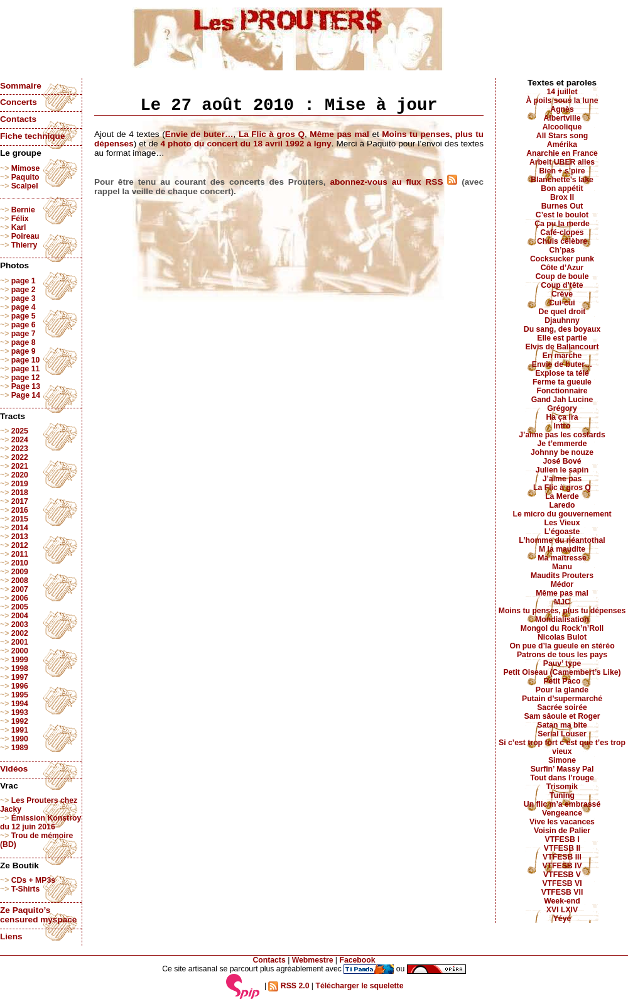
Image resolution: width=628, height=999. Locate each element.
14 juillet (562, 91)
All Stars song (562, 135)
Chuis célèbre (562, 241)
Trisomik (562, 786)
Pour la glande (562, 689)
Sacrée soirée (562, 707)
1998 (19, 668)
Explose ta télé (562, 373)
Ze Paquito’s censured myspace (38, 914)
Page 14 (25, 395)
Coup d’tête (562, 285)
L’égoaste (562, 531)
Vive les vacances (562, 821)
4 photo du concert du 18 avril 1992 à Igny (246, 143)
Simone (562, 760)
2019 (19, 483)
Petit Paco (561, 681)
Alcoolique (562, 127)
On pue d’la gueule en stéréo (561, 645)
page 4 (23, 307)
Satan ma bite (562, 725)
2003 (19, 624)
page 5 (23, 316)
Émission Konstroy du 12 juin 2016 (40, 822)
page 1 (23, 280)
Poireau (25, 236)
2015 (19, 519)
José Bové (562, 461)
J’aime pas (562, 478)
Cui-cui (562, 302)
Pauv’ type (562, 663)
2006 (19, 598)
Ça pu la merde (562, 223)
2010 (19, 563)
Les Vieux (562, 522)
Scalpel (24, 186)
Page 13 (25, 386)
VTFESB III (562, 857)
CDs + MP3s (33, 880)
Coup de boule (562, 276)
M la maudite (562, 549)
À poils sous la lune (562, 100)
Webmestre (312, 960)
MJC (562, 602)
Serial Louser (562, 733)
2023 (19, 448)
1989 (19, 747)
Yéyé (562, 918)
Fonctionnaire (562, 390)
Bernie (23, 209)
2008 (19, 580)
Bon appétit (562, 188)
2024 (19, 439)
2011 (19, 554)
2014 (19, 527)
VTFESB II (562, 848)
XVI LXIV (562, 909)
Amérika (562, 144)
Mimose (25, 168)
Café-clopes (561, 232)
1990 (19, 738)
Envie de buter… (199, 134)
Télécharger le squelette (359, 985)
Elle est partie (562, 338)
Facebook (357, 960)
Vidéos (14, 768)
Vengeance (562, 813)
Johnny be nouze (562, 452)
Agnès (561, 109)
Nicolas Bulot (562, 637)
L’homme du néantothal (562, 540)
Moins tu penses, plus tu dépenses (562, 610)
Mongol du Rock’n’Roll (562, 628)
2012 (19, 545)
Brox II (562, 197)
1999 (19, 659)
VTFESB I (561, 839)
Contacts (18, 119)
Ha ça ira (562, 417)
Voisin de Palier (562, 830)
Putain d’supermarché (562, 698)
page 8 (23, 342)
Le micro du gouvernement (561, 514)
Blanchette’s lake (562, 179)
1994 (19, 703)
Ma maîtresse (562, 558)
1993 (19, 712)
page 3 (23, 298)
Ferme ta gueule (562, 382)
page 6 (23, 324)
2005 (19, 607)
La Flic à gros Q (272, 134)
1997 (19, 677)
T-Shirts (25, 889)
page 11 (25, 368)
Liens (11, 936)
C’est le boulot (562, 214)
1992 (19, 721)
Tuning (562, 795)
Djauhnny (562, 320)
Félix (20, 218)
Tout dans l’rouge (562, 777)
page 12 (25, 377)
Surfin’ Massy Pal (562, 769)
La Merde (562, 496)
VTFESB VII (562, 892)
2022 (19, 457)
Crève (562, 294)
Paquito (25, 177)
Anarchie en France (562, 153)
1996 (19, 686)
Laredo (562, 505)
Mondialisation (562, 619)
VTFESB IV (562, 865)
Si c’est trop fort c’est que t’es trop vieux (562, 747)
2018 (19, 492)
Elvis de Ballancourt (562, 346)
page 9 (23, 351)
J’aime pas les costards (562, 434)
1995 (19, 695)
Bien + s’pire (562, 170)
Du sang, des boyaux (562, 329)
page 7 (23, 333)
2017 (19, 501)
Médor (562, 584)
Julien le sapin (562, 470)
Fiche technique (32, 136)
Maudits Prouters (562, 575)
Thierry (24, 245)
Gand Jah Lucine (562, 399)
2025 (19, 431)
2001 (19, 642)
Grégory (562, 408)
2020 (19, 475)
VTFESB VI (562, 883)
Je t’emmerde (562, 443)
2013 (19, 536)
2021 (19, 466)
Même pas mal (339, 134)
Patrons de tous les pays (562, 654)
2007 (19, 589)
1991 (19, 730)
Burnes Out (562, 206)
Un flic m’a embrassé (562, 804)
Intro (561, 426)
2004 (19, 615)
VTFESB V (562, 874)
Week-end (562, 901)
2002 (19, 633)
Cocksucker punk (562, 258)
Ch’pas (562, 250)
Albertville (561, 118)
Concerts (18, 102)
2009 (19, 571)
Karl (18, 227)
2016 (19, 510)
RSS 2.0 (288, 985)
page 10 (25, 360)
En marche (562, 355)
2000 (19, 651)
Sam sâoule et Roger (562, 716)
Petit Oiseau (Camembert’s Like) (561, 672)
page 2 (23, 289)
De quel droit (562, 311)
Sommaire (20, 85)
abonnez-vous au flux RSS (393, 182)
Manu (562, 566)
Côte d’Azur (562, 267)
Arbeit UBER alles (562, 162)
